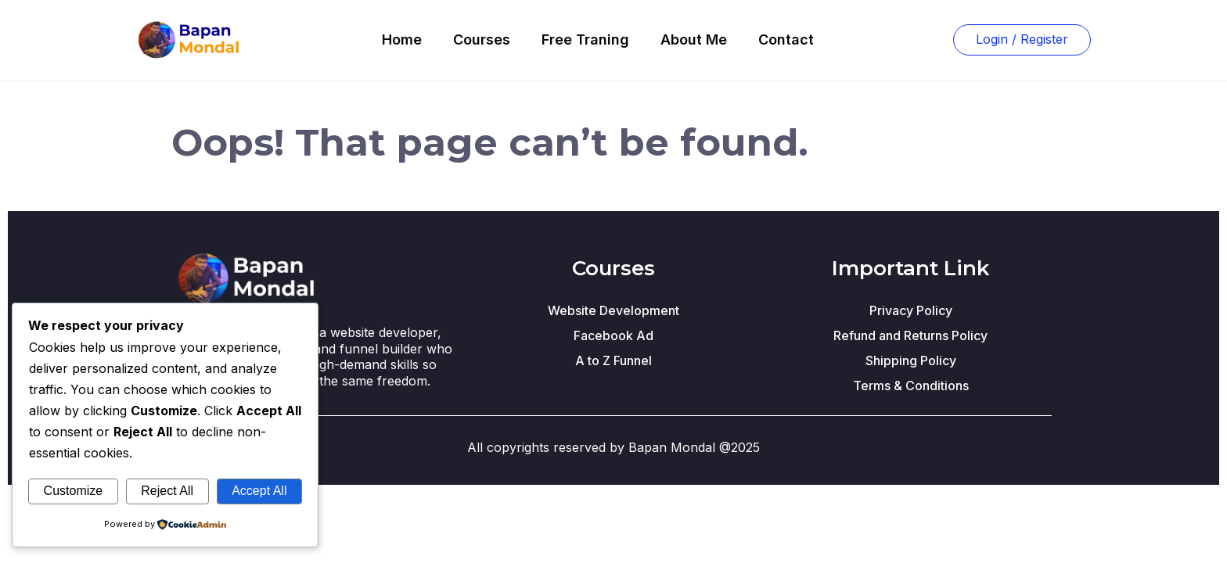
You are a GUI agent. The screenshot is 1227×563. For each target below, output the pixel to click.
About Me (693, 39)
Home (402, 39)
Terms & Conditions (911, 385)
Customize (73, 490)
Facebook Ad (613, 335)
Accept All (259, 490)
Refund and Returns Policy (910, 335)
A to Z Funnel (613, 360)
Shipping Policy (910, 360)
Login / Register (1022, 39)
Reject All (167, 490)
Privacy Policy (910, 310)
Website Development (613, 310)
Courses (481, 39)
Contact (786, 39)
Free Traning (585, 39)
